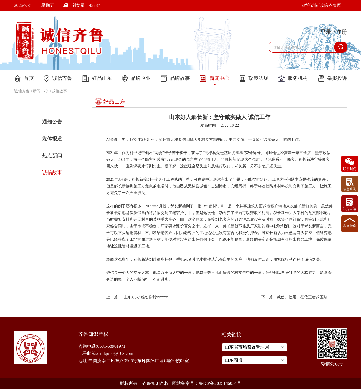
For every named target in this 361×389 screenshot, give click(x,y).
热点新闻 (52, 155)
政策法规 (254, 78)
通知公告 (52, 121)
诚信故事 (59, 91)
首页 (24, 78)
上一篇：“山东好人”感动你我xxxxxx (137, 297)
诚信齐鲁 (58, 78)
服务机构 (293, 78)
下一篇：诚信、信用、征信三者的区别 (294, 297)
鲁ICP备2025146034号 (220, 383)
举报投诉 (332, 78)
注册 (341, 32)
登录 (325, 32)
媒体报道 (52, 138)
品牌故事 (175, 78)
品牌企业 (136, 78)
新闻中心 (214, 78)
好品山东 (97, 78)
